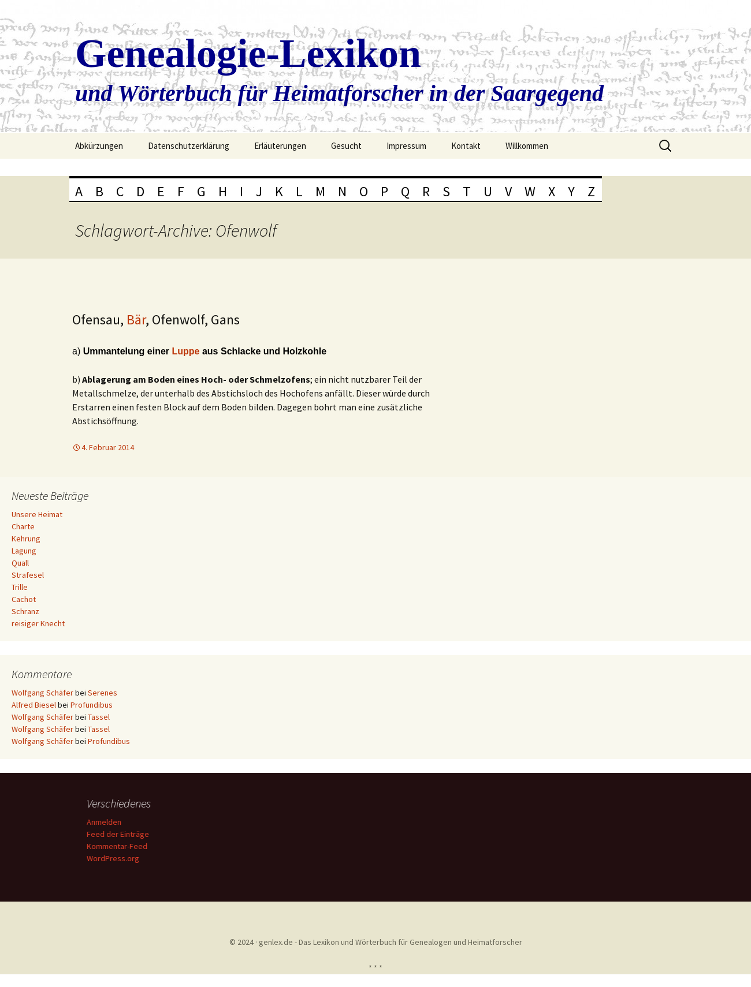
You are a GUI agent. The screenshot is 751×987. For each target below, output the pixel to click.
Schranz (25, 611)
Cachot (24, 599)
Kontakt (466, 145)
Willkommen (526, 145)
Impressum (406, 145)
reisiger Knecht (38, 623)
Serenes (102, 692)
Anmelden (105, 822)
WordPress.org (114, 858)
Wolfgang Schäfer (42, 692)
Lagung (24, 550)
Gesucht (346, 145)
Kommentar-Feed (118, 846)
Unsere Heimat (37, 514)
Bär (136, 319)
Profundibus (91, 705)
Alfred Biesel (34, 705)
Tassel (99, 717)
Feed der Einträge (119, 834)
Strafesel (28, 575)
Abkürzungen (99, 145)
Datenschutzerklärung (188, 145)
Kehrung (26, 538)
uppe (189, 351)
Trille (20, 587)
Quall (20, 563)
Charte (23, 526)
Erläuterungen (280, 145)
